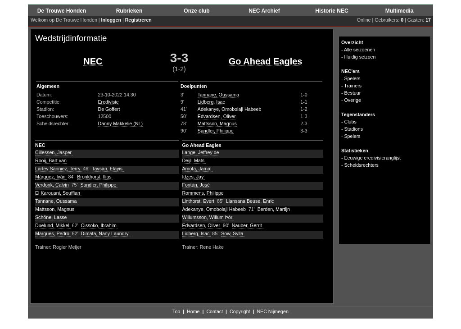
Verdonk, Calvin (52, 184)
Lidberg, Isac (211, 102)
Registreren (138, 20)
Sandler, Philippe (216, 130)
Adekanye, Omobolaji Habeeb (230, 109)
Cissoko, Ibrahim (99, 225)
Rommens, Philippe (203, 193)
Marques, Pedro (53, 233)
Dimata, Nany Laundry (105, 233)
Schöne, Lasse (51, 217)
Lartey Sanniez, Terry (58, 168)
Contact (214, 311)
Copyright (240, 311)
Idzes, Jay (193, 176)
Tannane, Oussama (218, 94)
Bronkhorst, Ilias (95, 176)
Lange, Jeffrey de (200, 152)
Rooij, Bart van (51, 160)
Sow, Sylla (232, 233)
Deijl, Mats (194, 160)
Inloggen (111, 20)
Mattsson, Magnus (217, 123)
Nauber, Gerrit (247, 225)
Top (176, 311)
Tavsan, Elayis (108, 168)
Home (193, 311)
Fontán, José (196, 184)
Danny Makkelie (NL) (120, 123)
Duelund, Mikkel (53, 225)
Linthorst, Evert (199, 201)
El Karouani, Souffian (58, 193)
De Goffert (109, 109)
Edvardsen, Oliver (217, 116)
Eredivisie (108, 102)
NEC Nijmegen (272, 311)
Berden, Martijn (274, 209)
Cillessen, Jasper (54, 152)
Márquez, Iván (51, 176)
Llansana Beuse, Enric (251, 201)
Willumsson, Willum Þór (208, 217)
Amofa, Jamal (197, 168)
